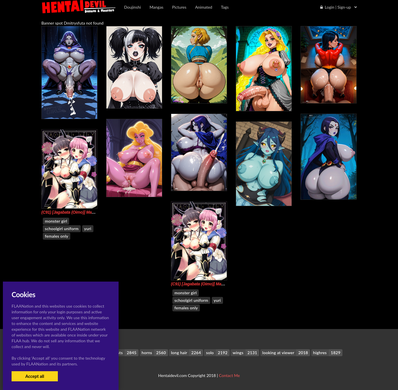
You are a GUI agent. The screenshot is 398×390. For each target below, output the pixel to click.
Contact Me (229, 375)
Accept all (34, 376)
